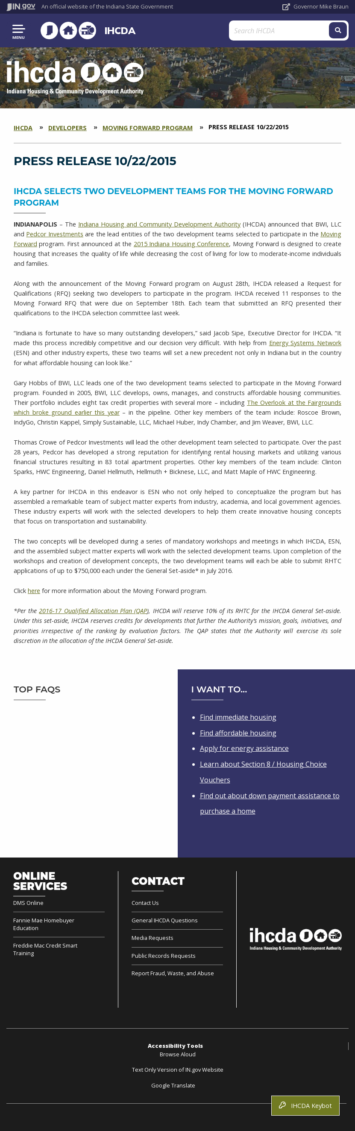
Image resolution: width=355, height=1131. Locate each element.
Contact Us (145, 903)
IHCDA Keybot (305, 1106)
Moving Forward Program (148, 128)
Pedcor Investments (54, 234)
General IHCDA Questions (165, 920)
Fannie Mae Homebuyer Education (43, 924)
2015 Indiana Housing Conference (181, 244)
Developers (67, 128)
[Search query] (292, 30)
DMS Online (28, 903)
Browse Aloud (178, 1054)
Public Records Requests (164, 955)
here (34, 591)
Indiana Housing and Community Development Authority (159, 224)
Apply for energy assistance (244, 748)
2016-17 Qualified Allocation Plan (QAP (93, 611)
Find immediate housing (238, 717)
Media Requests (152, 938)
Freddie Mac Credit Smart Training (45, 949)
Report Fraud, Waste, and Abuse (173, 973)
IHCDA (118, 30)
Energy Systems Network (305, 343)
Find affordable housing (238, 733)
